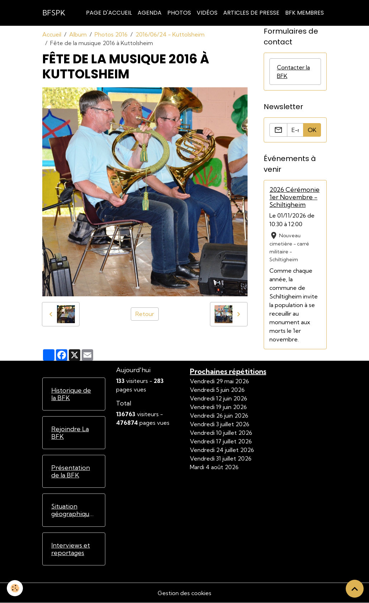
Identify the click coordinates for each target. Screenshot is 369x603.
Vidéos (207, 13)
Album (78, 34)
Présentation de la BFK (70, 471)
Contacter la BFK (293, 71)
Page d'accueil (109, 13)
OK (312, 129)
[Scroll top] (355, 589)
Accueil (51, 34)
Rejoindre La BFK (70, 432)
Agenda (150, 13)
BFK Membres (304, 13)
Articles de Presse (251, 13)
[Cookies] (15, 588)
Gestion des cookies (184, 593)
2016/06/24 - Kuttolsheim (170, 34)
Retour (144, 314)
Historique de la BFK (71, 394)
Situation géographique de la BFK (72, 509)
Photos (179, 13)
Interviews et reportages (70, 548)
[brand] (53, 13)
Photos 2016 (111, 34)
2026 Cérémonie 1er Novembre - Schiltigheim (294, 197)
